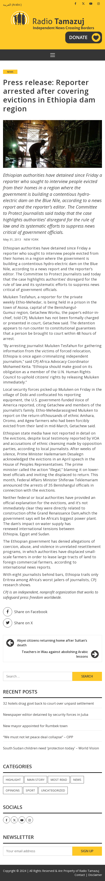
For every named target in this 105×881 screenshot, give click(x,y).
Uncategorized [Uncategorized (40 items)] (53, 790)
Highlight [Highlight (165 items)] (13, 780)
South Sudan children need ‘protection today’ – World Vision (51, 748)
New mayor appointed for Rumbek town (35, 725)
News (10, 71)
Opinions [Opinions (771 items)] (13, 790)
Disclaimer (95, 875)
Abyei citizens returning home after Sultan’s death (52, 642)
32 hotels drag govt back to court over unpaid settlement (48, 703)
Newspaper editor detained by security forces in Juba (45, 714)
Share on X (18, 622)
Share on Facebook (25, 611)
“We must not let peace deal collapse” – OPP (38, 737)
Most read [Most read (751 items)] (58, 780)
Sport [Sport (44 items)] (30, 790)
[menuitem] (13, 4)
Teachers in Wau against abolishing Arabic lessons (55, 654)
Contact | (81, 875)
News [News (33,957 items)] (77, 780)
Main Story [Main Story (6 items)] (35, 780)
